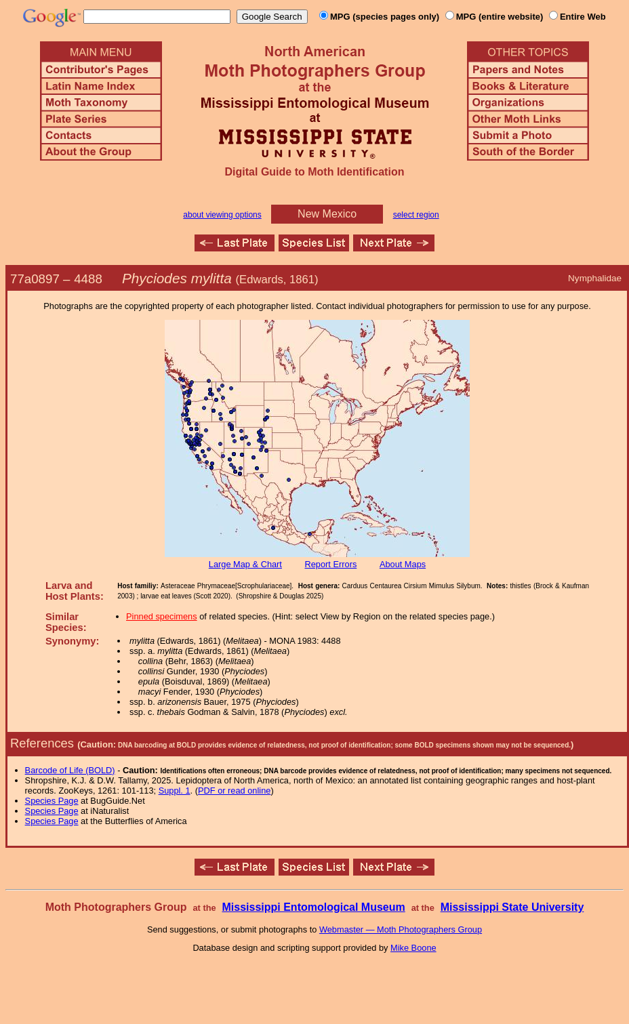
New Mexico (327, 214)
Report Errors (331, 564)
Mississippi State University (512, 907)
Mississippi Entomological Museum (313, 907)
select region (416, 215)
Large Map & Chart (245, 564)
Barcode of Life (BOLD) (70, 770)
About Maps (403, 564)
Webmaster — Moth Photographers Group (400, 929)
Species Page (52, 801)
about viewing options (222, 215)
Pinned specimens (161, 616)
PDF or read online (234, 790)
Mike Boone (413, 948)
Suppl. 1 (174, 790)
